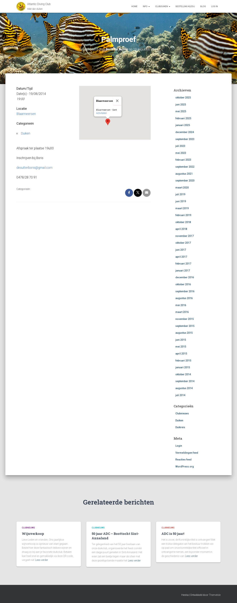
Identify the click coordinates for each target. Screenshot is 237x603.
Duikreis (180, 427)
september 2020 (184, 180)
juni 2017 (180, 249)
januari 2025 (182, 125)
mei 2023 (180, 153)
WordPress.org (184, 466)
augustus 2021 (184, 173)
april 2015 (181, 353)
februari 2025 (183, 118)
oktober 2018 (183, 222)
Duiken (25, 133)
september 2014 (184, 381)
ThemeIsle (215, 594)
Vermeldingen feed (186, 452)
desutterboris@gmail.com (34, 167)
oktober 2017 (183, 242)
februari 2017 (183, 263)
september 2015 (184, 326)
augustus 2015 (184, 332)
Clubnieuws (182, 413)
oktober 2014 (183, 374)
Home (134, 6)
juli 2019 (180, 194)
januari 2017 (182, 270)
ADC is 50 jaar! (172, 533)
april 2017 (181, 256)
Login (178, 445)
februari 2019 (183, 215)
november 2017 (184, 236)
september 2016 (184, 291)
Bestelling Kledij (185, 6)
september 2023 (184, 139)
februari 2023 (183, 159)
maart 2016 (182, 312)
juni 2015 (180, 339)
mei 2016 (180, 305)
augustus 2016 (184, 298)
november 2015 (184, 319)
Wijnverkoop (33, 533)
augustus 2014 (184, 388)
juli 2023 (180, 146)
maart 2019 (182, 208)
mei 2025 (180, 111)
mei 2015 (180, 346)
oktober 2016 (183, 284)
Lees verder (41, 560)
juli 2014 (180, 395)
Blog (203, 6)
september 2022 (184, 166)
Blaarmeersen (26, 114)
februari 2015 (183, 360)
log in (214, 6)
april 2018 (181, 229)
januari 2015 (182, 367)
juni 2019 (180, 201)
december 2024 (184, 132)
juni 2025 (180, 104)
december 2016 (184, 277)
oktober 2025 (183, 97)
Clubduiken (162, 6)
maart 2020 (182, 187)
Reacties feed (183, 459)
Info (146, 6)
